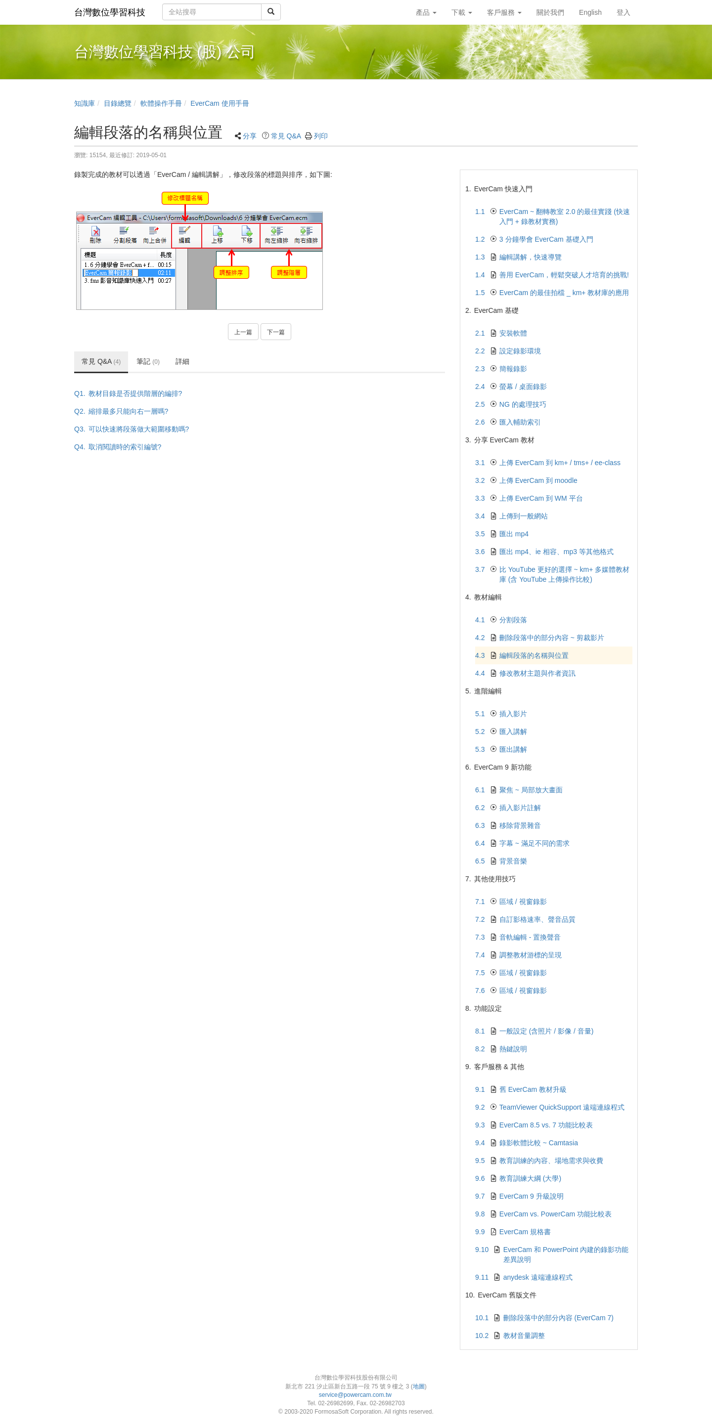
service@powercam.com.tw (356, 1394)
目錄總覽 (118, 103)
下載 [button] (461, 12)
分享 (250, 136)
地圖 (419, 1386)
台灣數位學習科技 (109, 12)
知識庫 (84, 103)
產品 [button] (426, 12)
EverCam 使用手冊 (219, 103)
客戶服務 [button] (504, 12)
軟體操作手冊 (161, 103)
